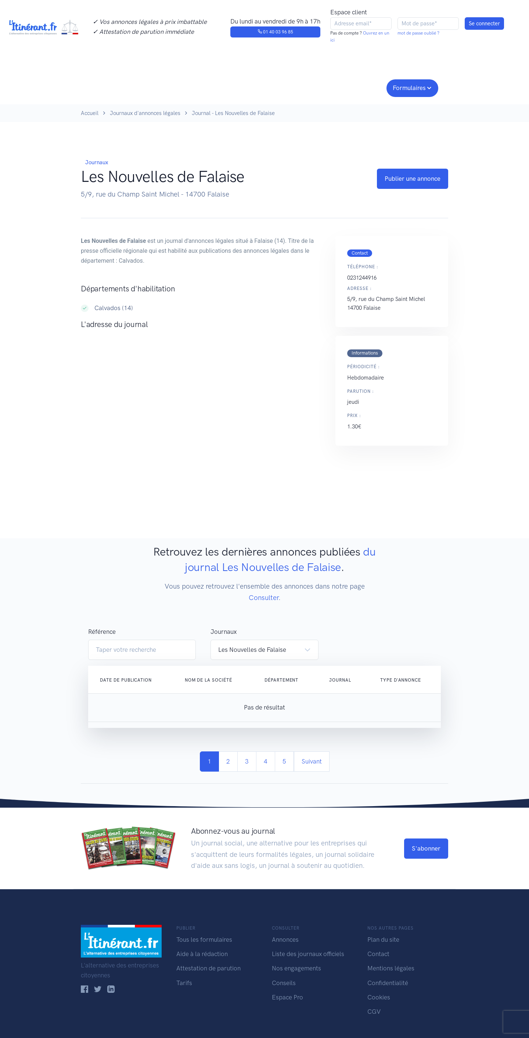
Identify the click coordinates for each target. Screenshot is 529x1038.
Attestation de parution (208, 968)
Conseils (317, 87)
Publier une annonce (412, 178)
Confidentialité (387, 983)
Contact (378, 954)
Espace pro (362, 87)
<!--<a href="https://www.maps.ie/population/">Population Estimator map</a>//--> (201, 408)
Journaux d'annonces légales (145, 113)
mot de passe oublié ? (418, 33)
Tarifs (184, 983)
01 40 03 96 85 (275, 32)
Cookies (378, 997)
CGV (374, 1011)
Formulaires (409, 87)
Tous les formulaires (204, 939)
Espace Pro (287, 997)
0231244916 (362, 277)
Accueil (89, 113)
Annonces (285, 939)
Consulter (157, 87)
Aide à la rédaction (202, 954)
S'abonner (426, 848)
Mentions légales (390, 968)
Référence (102, 631)
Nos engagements (263, 87)
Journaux (201, 87)
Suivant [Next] (312, 761)
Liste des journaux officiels (308, 954)
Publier (109, 87)
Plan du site (383, 939)
